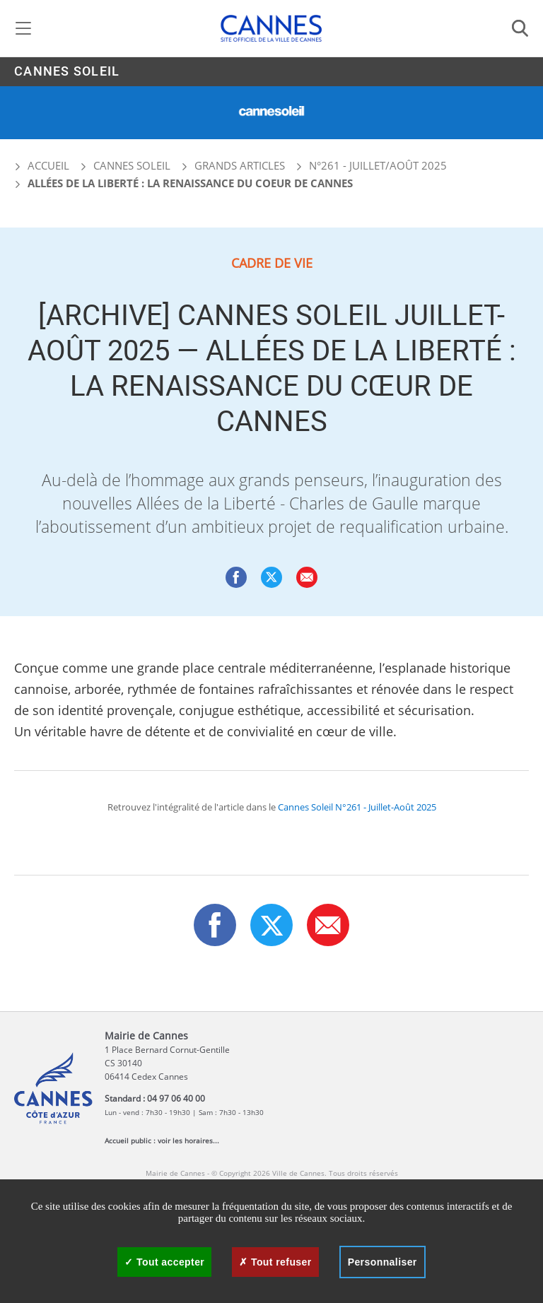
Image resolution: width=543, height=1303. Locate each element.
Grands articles (239, 165)
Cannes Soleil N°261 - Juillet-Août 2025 (357, 807)
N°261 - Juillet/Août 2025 (378, 165)
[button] (306, 577)
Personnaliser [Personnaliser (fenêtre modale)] (382, 1262)
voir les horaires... (188, 1140)
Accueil (41, 165)
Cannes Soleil (66, 71)
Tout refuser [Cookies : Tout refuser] (275, 1262)
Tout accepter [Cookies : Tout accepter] (164, 1262)
